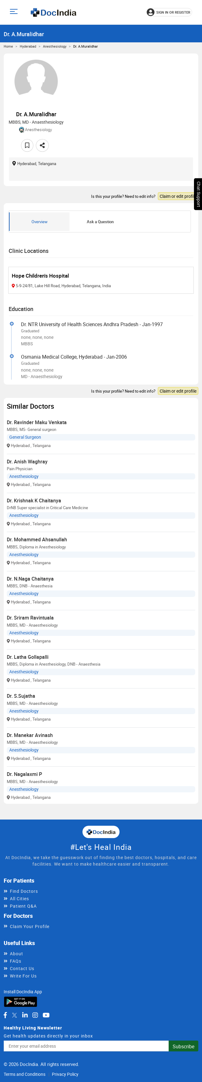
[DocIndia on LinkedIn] (25, 1015)
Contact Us (22, 968)
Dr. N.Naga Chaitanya (30, 578)
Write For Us (23, 976)
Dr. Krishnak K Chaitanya (34, 500)
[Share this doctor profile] (42, 145)
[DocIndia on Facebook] (5, 1015)
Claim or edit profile (178, 196)
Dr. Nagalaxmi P (24, 774)
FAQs (15, 961)
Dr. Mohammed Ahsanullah (37, 539)
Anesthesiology (54, 46)
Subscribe (183, 1046)
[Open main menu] (14, 12)
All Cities (19, 898)
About (16, 953)
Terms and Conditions (24, 1074)
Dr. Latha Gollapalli (27, 657)
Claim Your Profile (29, 926)
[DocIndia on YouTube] (46, 1015)
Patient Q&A (23, 906)
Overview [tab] (40, 221)
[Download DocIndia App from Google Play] (20, 1001)
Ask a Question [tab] (100, 221)
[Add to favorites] (27, 145)
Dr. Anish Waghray (27, 461)
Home (8, 46)
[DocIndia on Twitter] (14, 1015)
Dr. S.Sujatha (21, 695)
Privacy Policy (65, 1074)
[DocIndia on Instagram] (35, 1015)
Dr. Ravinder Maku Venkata (37, 422)
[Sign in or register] (169, 12)
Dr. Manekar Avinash (30, 735)
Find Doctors (24, 891)
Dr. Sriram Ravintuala (30, 617)
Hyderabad (28, 46)
